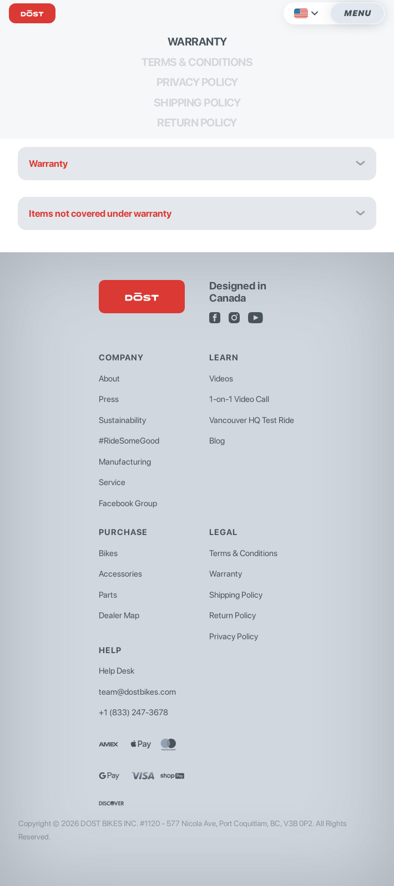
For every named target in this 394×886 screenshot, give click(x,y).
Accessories (120, 574)
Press (109, 399)
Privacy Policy (197, 82)
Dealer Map (119, 615)
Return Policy (197, 122)
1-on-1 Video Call (239, 399)
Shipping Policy (197, 102)
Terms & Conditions (197, 62)
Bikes (108, 553)
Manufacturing (125, 462)
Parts (108, 595)
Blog (217, 441)
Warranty (197, 41)
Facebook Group (128, 503)
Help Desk (116, 671)
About (109, 379)
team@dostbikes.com (137, 692)
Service (112, 482)
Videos (221, 379)
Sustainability (122, 420)
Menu (357, 13)
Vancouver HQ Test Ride (251, 420)
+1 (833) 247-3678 (133, 712)
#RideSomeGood (129, 441)
